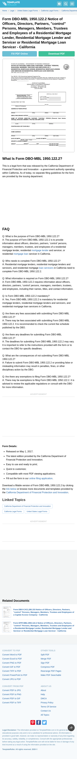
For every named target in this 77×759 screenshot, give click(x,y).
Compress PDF (48, 667)
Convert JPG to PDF (11, 679)
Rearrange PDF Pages (51, 671)
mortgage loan (20, 254)
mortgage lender (40, 250)
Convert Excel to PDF (12, 659)
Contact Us (46, 711)
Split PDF (45, 654)
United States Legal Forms (37, 511)
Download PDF (56, 53)
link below (11, 489)
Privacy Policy (47, 702)
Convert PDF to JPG (11, 690)
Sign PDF (45, 663)
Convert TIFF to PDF (11, 671)
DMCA (44, 698)
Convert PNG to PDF (11, 663)
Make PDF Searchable (51, 675)
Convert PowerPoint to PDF (14, 675)
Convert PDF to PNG (11, 694)
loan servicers (46, 268)
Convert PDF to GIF (11, 698)
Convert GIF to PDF (11, 667)
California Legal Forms (13, 511)
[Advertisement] (38, 202)
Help (43, 694)
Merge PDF (46, 659)
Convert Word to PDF (12, 654)
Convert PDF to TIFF (11, 702)
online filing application (40, 478)
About (43, 690)
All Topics (45, 715)
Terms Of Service (48, 706)
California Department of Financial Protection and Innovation (37, 492)
